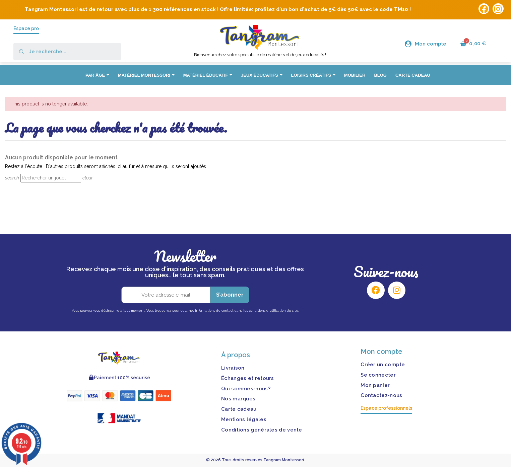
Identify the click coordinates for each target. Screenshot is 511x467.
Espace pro (26, 28)
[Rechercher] (50, 178)
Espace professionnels (386, 408)
